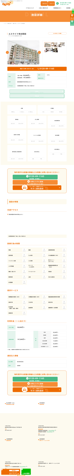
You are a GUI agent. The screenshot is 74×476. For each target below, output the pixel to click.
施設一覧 (14, 23)
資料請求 (55, 465)
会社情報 (36, 456)
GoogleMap (51, 399)
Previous (7, 52)
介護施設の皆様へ (38, 465)
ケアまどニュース (57, 458)
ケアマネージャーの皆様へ (40, 462)
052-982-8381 (8, 438)
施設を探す (10, 23)
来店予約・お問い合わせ (58, 462)
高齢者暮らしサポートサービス (41, 467)
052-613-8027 (41, 403)
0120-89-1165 (41, 434)
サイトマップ (59, 471)
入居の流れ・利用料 (38, 458)
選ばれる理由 (37, 460)
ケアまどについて (38, 454)
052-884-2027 (8, 398)
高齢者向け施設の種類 (58, 460)
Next (39, 52)
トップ (5, 23)
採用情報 (55, 454)
